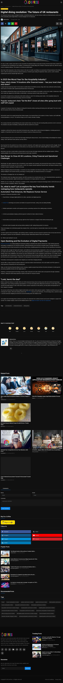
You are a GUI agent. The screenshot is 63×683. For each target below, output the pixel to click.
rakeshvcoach (3, 399)
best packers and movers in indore (38, 605)
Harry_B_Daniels (35, 451)
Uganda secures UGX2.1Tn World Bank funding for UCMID (51, 652)
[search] (61, 2)
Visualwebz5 (3, 453)
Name (2, 492)
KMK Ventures (44, 647)
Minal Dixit (3, 426)
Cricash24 (44, 640)
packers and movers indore (41, 602)
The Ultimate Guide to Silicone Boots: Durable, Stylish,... (23, 551)
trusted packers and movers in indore (29, 607)
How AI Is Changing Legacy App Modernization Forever (46, 396)
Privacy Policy (58, 679)
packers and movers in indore (27, 602)
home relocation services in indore (47, 613)
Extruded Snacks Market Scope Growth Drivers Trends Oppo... (15, 424)
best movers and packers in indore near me (45, 610)
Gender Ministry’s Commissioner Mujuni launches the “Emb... (24, 559)
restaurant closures (18, 305)
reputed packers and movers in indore (47, 616)
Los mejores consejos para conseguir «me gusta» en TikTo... (24, 582)
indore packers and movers (55, 602)
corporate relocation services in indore (9, 610)
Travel (3, 602)
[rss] (2, 653)
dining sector (26, 305)
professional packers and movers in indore (28, 616)
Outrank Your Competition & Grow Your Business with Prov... (14, 450)
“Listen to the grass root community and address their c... (23, 566)
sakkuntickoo (12, 339)
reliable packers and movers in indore (47, 607)
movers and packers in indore (13, 602)
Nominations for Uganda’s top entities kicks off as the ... (23, 574)
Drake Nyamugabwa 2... (15, 560)
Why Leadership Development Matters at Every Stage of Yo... (15, 397)
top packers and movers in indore (22, 605)
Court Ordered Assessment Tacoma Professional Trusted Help (16, 477)
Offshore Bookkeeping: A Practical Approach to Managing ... (50, 645)
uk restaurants (9, 305)
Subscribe (28, 668)
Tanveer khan (13, 552)
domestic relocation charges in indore (9, 616)
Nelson (33, 398)
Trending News (8, 6)
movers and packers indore (7, 605)
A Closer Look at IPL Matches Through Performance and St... (51, 638)
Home (2, 6)
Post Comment (5, 508)
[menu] (1, 2)
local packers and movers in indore (27, 610)
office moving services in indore (8, 613)
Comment (3, 498)
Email (33, 492)
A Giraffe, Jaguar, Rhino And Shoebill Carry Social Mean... (46, 450)
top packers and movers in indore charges (10, 607)
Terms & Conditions (49, 679)
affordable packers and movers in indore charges (27, 613)
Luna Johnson (13, 583)
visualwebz (3, 480)
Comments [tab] (5, 488)
